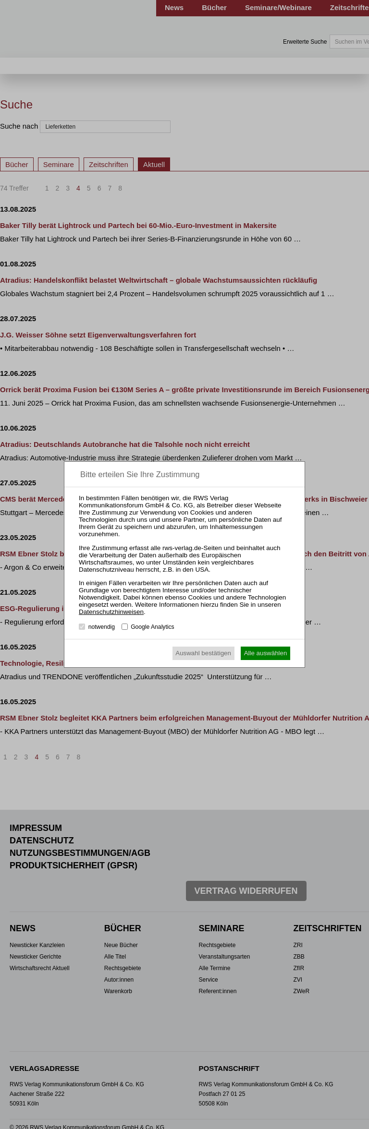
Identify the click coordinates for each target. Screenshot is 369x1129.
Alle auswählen (265, 653)
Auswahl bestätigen (203, 653)
